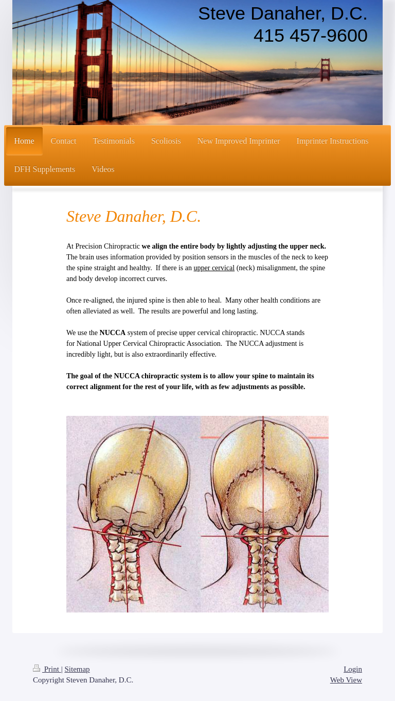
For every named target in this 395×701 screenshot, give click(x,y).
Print (47, 669)
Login (353, 669)
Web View (346, 680)
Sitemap (76, 669)
